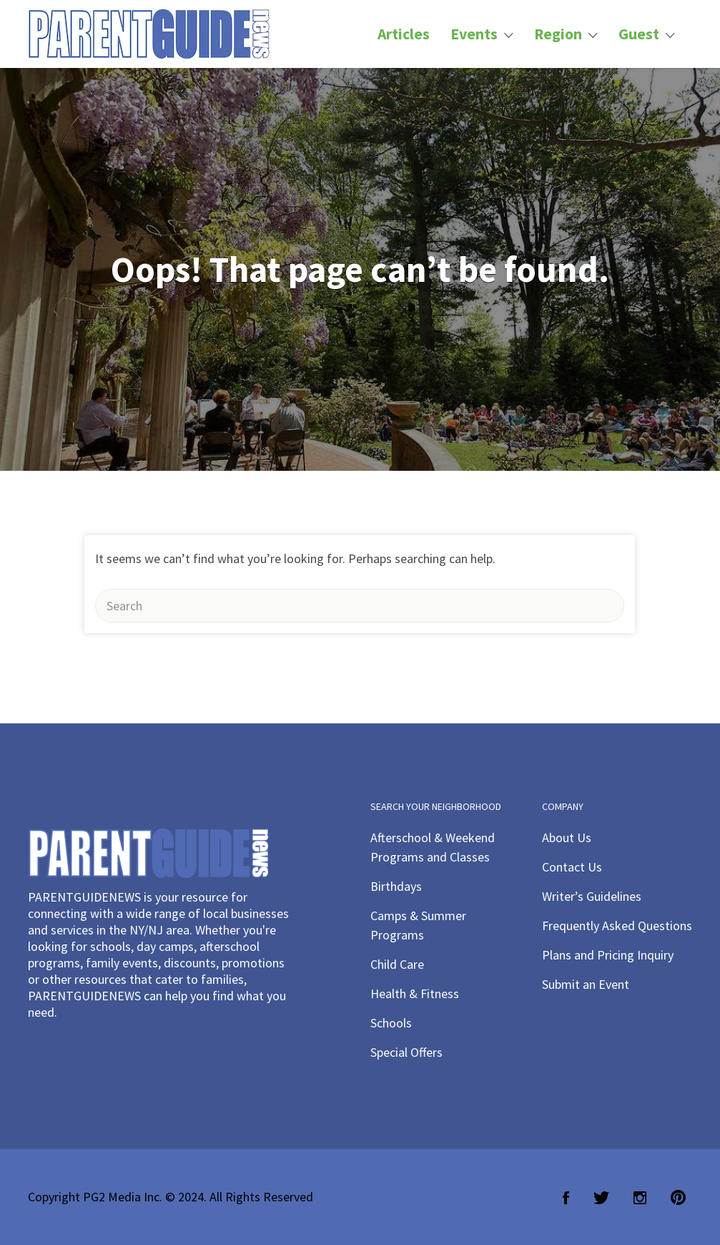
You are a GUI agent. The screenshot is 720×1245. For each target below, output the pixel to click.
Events (474, 34)
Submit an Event (585, 984)
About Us (566, 837)
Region (558, 34)
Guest (638, 34)
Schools (391, 1023)
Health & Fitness (414, 993)
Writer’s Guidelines (591, 896)
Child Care (397, 964)
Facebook (566, 1197)
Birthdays (396, 886)
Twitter (601, 1197)
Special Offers (406, 1052)
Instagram (640, 1197)
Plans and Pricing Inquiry (608, 955)
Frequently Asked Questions (617, 925)
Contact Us (572, 867)
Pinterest (678, 1197)
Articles (404, 34)
